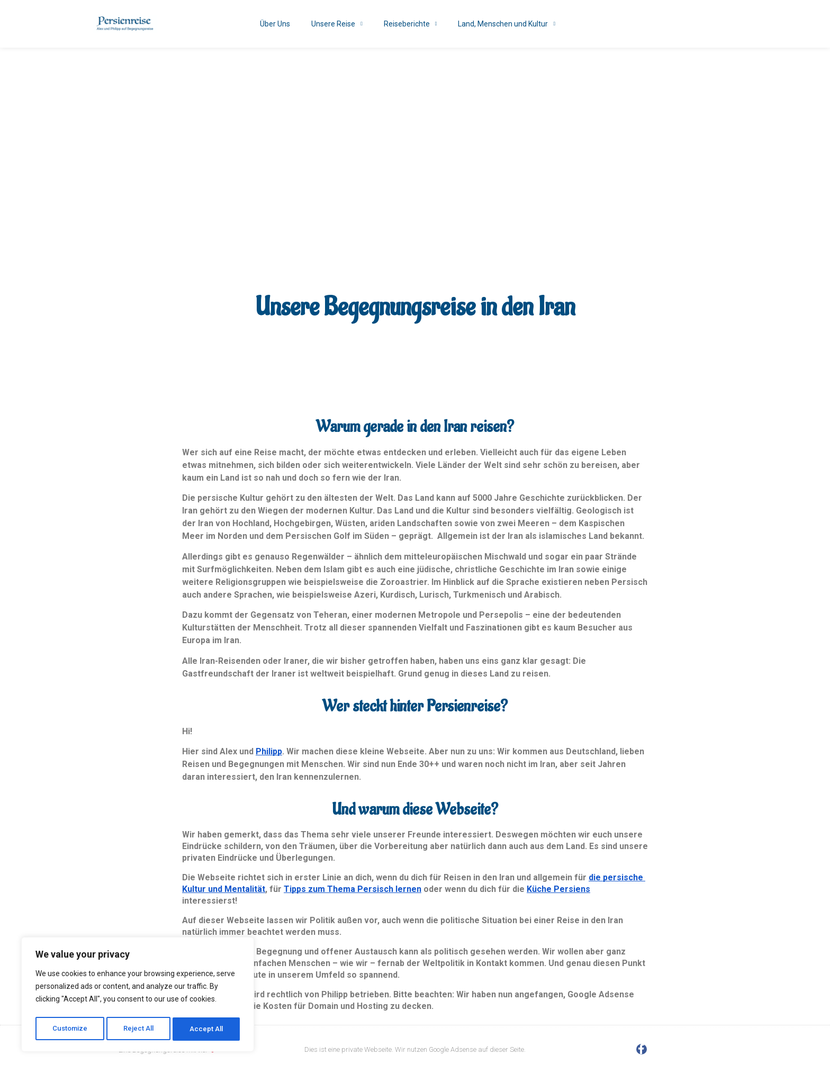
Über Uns (275, 24)
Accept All (207, 1029)
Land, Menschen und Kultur (506, 24)
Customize (69, 1029)
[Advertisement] (415, 127)
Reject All (139, 1029)
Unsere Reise (337, 24)
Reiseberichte (410, 24)
